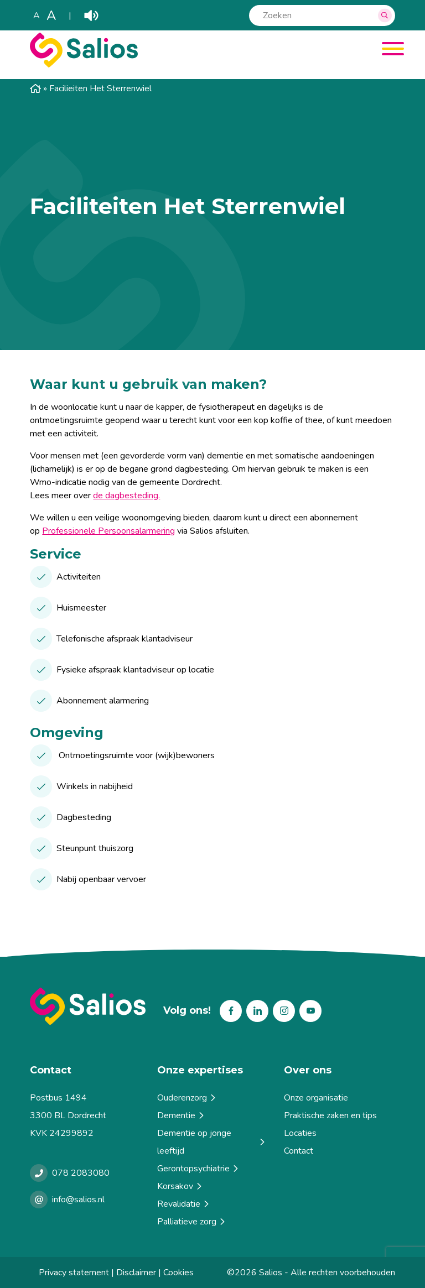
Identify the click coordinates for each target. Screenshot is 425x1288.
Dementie (181, 1115)
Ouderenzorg (187, 1098)
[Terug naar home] (88, 1006)
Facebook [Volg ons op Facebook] (231, 1011)
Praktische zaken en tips (330, 1115)
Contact (298, 1151)
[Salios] (84, 65)
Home (35, 88)
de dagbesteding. (126, 495)
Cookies (178, 1272)
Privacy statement (74, 1272)
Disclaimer (136, 1272)
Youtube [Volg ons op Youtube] (310, 1011)
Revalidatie (184, 1204)
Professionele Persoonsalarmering (108, 531)
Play (91, 15)
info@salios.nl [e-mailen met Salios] (78, 1199)
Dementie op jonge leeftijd (212, 1142)
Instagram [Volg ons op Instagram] (284, 1011)
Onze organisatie (316, 1098)
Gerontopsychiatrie (198, 1168)
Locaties (300, 1133)
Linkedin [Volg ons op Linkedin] (257, 1011)
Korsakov (180, 1186)
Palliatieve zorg (192, 1222)
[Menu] (389, 50)
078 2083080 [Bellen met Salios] (81, 1173)
